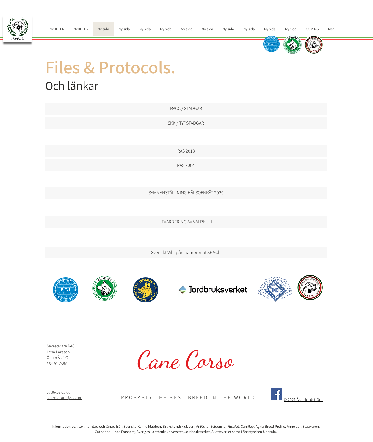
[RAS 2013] (186, 151)
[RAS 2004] (186, 165)
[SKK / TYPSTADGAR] (186, 123)
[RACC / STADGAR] (186, 109)
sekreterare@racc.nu (64, 397)
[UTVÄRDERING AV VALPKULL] (186, 222)
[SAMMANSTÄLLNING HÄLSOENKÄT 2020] (186, 193)
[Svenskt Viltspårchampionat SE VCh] (186, 252)
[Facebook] (276, 394)
